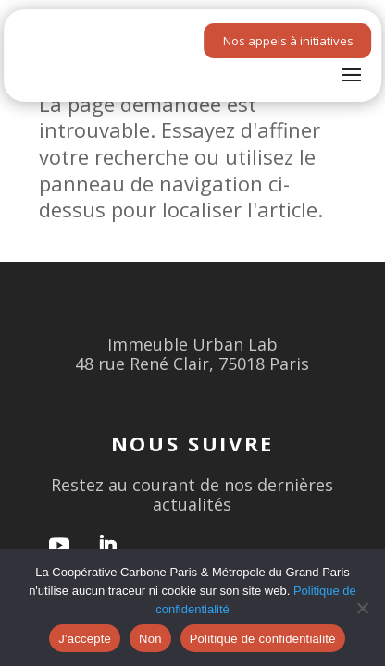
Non (150, 639)
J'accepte (84, 639)
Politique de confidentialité (263, 639)
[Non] (362, 607)
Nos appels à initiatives (288, 40)
